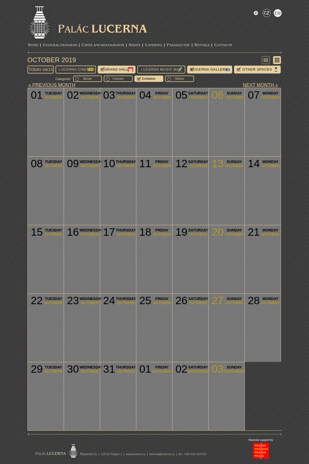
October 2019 (52, 60)
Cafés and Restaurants (103, 45)
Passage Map (178, 45)
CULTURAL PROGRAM (60, 45)
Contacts (223, 45)
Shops (134, 45)
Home (33, 45)
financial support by (261, 439)
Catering (153, 45)
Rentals (202, 45)
